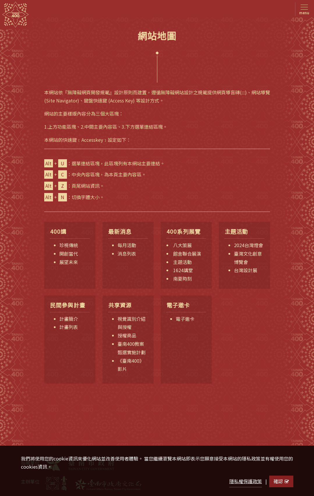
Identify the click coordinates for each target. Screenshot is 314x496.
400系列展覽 (183, 231)
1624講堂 (183, 270)
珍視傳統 (68, 245)
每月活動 (127, 245)
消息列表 (127, 253)
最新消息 (120, 231)
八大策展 (182, 245)
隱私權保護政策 (245, 481)
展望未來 (68, 261)
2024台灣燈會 (248, 245)
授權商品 (127, 335)
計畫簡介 (68, 318)
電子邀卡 (178, 305)
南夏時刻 (182, 278)
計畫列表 (68, 326)
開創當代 (68, 253)
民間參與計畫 (68, 305)
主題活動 (182, 261)
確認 (281, 481)
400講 (58, 231)
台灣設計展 (245, 270)
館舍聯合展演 (187, 253)
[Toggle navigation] (303, 9)
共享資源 (120, 305)
